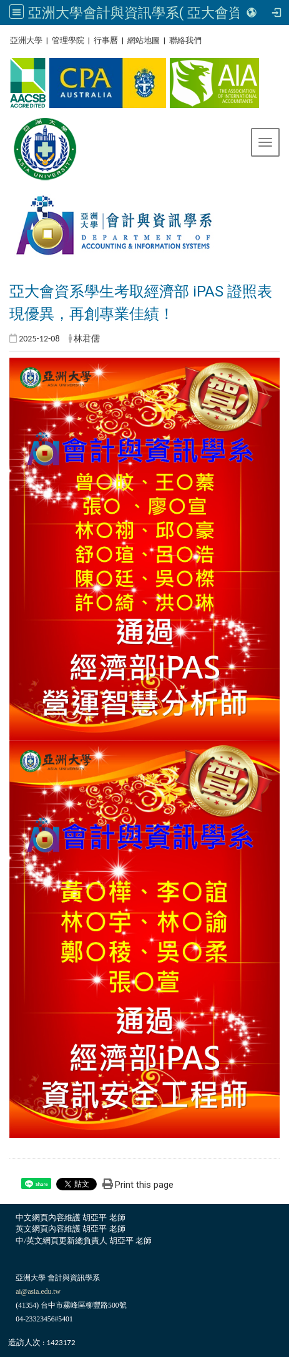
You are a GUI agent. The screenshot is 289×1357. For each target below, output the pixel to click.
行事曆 (106, 40)
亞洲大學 (26, 40)
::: (5, 40)
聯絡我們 (185, 40)
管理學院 (68, 40)
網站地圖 (143, 40)
